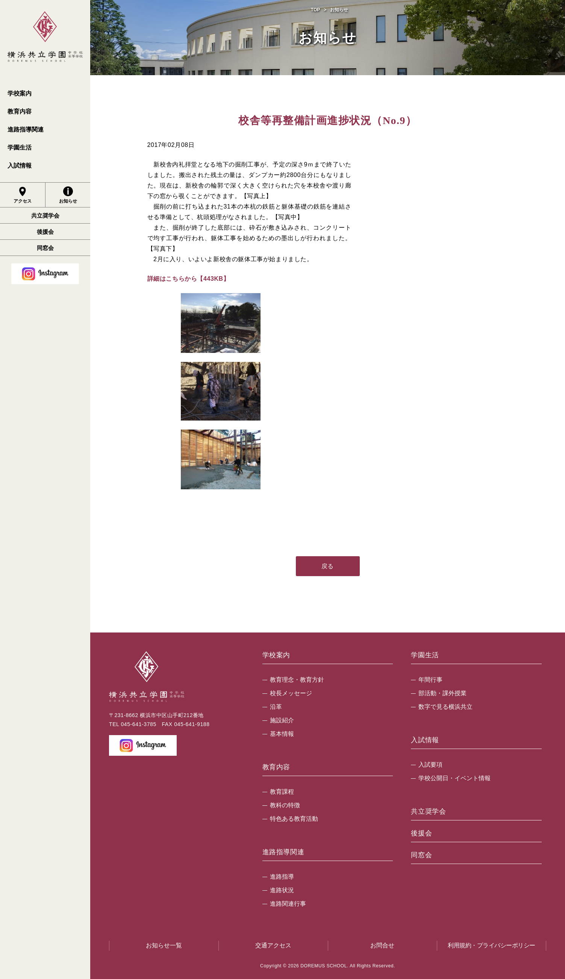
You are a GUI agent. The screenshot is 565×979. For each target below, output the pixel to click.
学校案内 (20, 93)
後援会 (45, 231)
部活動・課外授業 (442, 693)
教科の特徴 (285, 805)
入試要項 (430, 764)
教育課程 (282, 791)
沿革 (276, 707)
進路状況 (282, 890)
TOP (315, 9)
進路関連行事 (288, 903)
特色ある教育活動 (294, 819)
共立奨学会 (45, 215)
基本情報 (282, 734)
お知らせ (68, 195)
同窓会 (45, 248)
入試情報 (20, 165)
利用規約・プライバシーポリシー (491, 945)
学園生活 (20, 147)
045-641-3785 (138, 724)
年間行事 (430, 679)
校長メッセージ (291, 693)
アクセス (23, 195)
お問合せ (382, 945)
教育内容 (20, 111)
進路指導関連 (26, 129)
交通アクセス (273, 945)
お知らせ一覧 (164, 945)
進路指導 (282, 876)
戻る (327, 566)
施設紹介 (282, 720)
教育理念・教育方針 (297, 679)
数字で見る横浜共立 (445, 707)
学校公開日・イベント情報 (454, 778)
